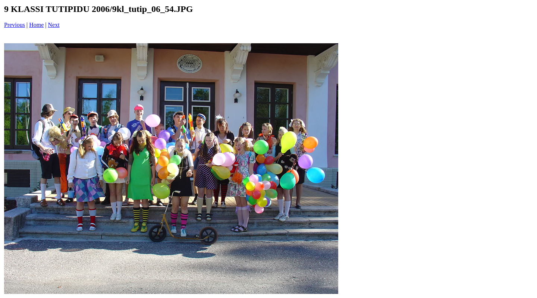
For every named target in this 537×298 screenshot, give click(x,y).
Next (54, 25)
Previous (14, 25)
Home (36, 25)
